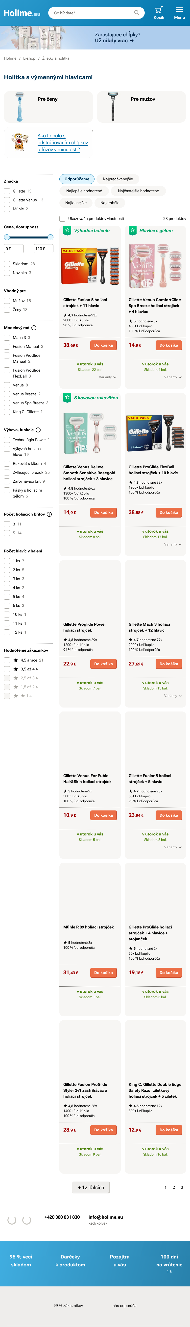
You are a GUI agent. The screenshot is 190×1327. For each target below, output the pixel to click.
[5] (7, 533)
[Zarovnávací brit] (7, 481)
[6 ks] (7, 606)
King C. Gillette (23, 412)
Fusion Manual (23, 347)
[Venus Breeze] (7, 394)
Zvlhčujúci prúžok (27, 472)
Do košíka (103, 345)
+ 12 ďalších (91, 1187)
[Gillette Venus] (7, 200)
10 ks (15, 614)
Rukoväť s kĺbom (25, 464)
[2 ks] (7, 570)
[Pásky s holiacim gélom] (7, 490)
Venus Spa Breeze (26, 403)
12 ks (15, 632)
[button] (179, 13)
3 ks (14, 579)
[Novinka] (7, 273)
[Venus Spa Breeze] (7, 403)
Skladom (19, 264)
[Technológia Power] (7, 440)
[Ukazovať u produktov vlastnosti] (62, 219)
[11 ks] (7, 623)
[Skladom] (7, 264)
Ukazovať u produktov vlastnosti (91, 219)
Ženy (15, 310)
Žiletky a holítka (56, 58)
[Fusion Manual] (7, 347)
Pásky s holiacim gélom (23, 492)
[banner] (22, 13)
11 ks (15, 623)
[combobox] (96, 13)
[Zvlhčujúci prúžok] (7, 472)
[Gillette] (7, 191)
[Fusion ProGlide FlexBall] (7, 370)
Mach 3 (17, 338)
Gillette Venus (23, 200)
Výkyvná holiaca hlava (22, 451)
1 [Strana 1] (166, 1187)
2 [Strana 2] (174, 1187)
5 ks (14, 597)
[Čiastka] (14, 249)
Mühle (16, 209)
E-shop (29, 58)
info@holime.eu (106, 1217)
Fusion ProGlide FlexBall (22, 373)
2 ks (14, 570)
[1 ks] (7, 561)
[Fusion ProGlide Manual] (7, 355)
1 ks (14, 561)
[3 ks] (7, 579)
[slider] (7, 237)
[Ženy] (7, 310)
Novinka (17, 273)
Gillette (17, 191)
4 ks (14, 588)
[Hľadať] (137, 13)
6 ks (14, 606)
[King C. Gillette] (7, 412)
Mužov (17, 301)
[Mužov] (7, 301)
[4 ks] (7, 588)
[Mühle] (7, 209)
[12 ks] (7, 632)
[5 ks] (7, 597)
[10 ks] (7, 614)
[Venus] (7, 385)
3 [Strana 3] (182, 1187)
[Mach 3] (7, 338)
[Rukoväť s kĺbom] (7, 464)
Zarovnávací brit (24, 481)
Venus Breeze (22, 394)
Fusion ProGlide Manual (22, 358)
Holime (10, 58)
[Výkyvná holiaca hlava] (7, 449)
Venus (16, 385)
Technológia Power (27, 440)
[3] (7, 524)
